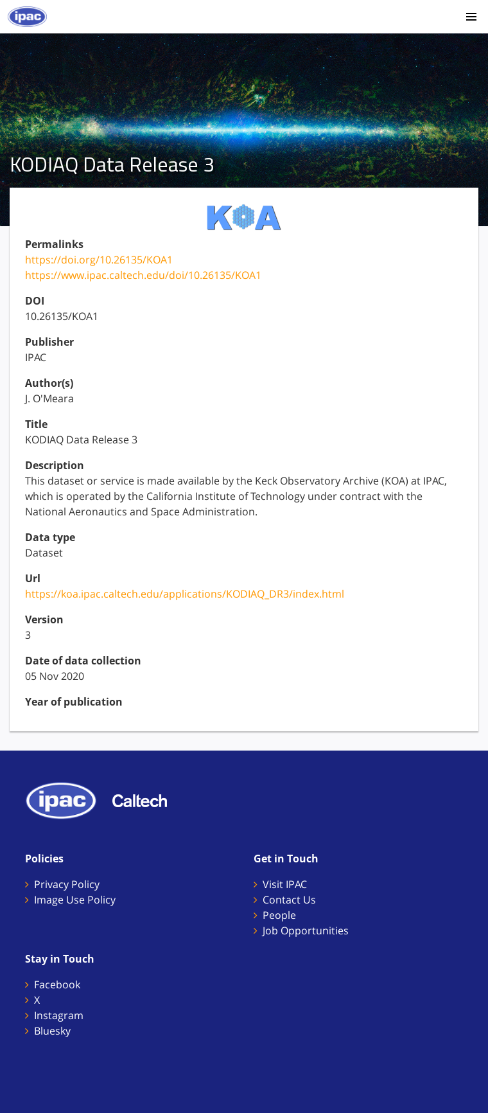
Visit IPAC (285, 884)
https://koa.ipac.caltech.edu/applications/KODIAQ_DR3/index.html (184, 594)
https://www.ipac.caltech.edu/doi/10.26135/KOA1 (143, 275)
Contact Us (289, 900)
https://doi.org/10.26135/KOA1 (99, 260)
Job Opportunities (306, 930)
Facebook (57, 984)
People (279, 915)
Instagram (58, 1015)
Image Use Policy (75, 900)
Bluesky (52, 1031)
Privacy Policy (67, 884)
